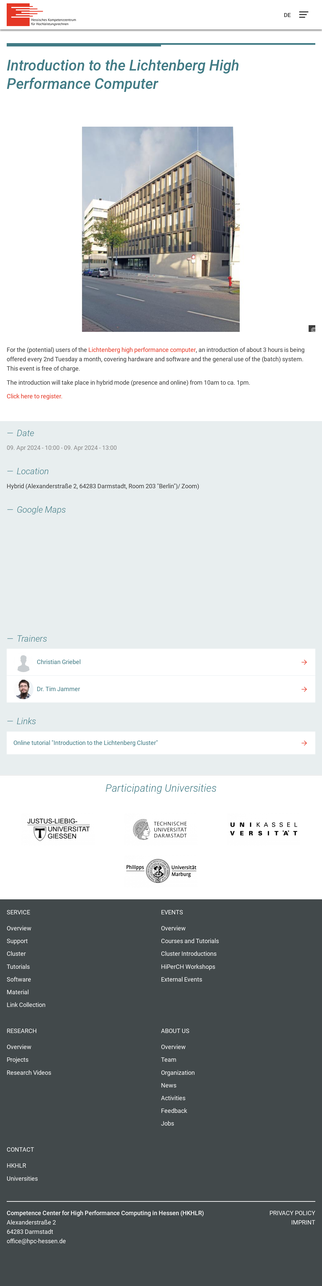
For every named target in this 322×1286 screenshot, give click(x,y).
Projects (17, 1059)
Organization (178, 1072)
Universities (22, 1178)
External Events (181, 979)
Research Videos (29, 1072)
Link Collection (26, 1005)
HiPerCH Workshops (188, 966)
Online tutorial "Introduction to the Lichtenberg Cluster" (85, 743)
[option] (161, 229)
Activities (173, 1098)
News (168, 1085)
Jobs (167, 1123)
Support (17, 941)
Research (22, 1031)
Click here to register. (35, 396)
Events (172, 912)
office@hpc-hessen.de (36, 1241)
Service (18, 912)
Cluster (16, 953)
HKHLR (16, 1165)
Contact (20, 1149)
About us (175, 1031)
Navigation (302, 16)
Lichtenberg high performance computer (142, 350)
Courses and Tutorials (190, 941)
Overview (19, 928)
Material (18, 992)
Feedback (174, 1111)
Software (19, 979)
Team (168, 1059)
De (288, 15)
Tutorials (18, 966)
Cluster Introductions (189, 953)
